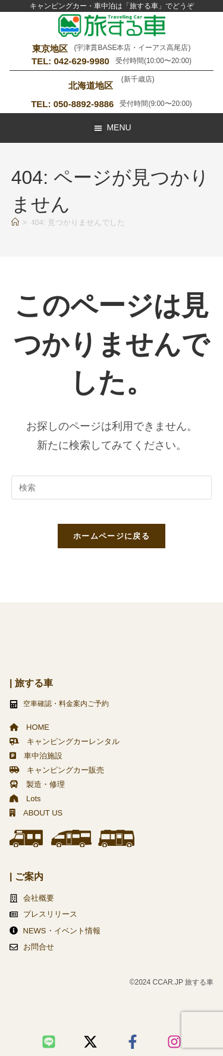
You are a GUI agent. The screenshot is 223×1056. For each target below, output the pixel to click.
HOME (29, 727)
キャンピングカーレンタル (65, 741)
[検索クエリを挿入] (111, 487)
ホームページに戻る (111, 536)
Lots (25, 798)
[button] (98, 127)
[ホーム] (15, 222)
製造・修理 (37, 784)
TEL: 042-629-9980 (70, 61)
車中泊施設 (36, 755)
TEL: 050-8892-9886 (72, 104)
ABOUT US (36, 812)
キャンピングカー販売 (57, 770)
